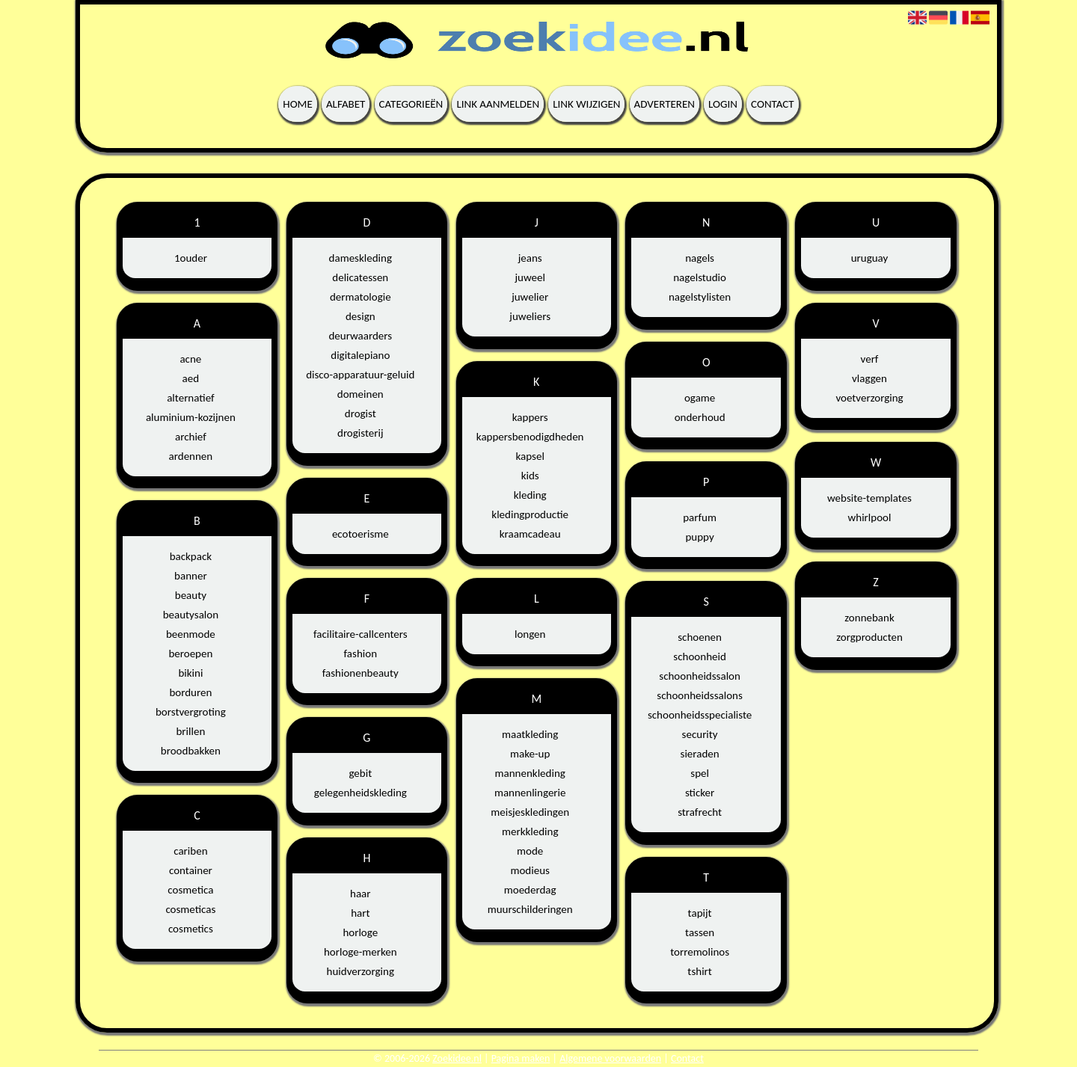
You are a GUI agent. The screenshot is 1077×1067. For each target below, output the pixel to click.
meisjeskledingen (530, 812)
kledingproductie (529, 514)
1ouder (190, 258)
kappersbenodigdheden (530, 436)
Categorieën (411, 104)
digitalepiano (360, 355)
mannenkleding (530, 773)
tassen (699, 932)
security (700, 734)
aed (191, 378)
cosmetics (190, 928)
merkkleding (530, 831)
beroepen (190, 653)
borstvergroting (191, 712)
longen (530, 634)
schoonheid (699, 656)
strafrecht (700, 812)
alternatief (190, 398)
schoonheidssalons (699, 695)
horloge (360, 932)
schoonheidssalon (699, 676)
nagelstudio (699, 277)
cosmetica (190, 890)
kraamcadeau (530, 534)
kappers (530, 417)
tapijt (700, 913)
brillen (190, 731)
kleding (530, 495)
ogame (699, 398)
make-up (530, 753)
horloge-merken (360, 952)
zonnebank (869, 617)
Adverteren (664, 104)
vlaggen (869, 378)
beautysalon (190, 614)
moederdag (530, 890)
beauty (190, 595)
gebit (360, 773)
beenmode (190, 634)
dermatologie (360, 297)
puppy (699, 537)
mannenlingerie (530, 792)
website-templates (869, 498)
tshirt (699, 971)
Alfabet (346, 104)
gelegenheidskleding (360, 792)
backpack (191, 556)
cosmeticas (190, 909)
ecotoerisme (360, 534)
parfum (700, 517)
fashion (360, 653)
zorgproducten (869, 637)
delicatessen (360, 277)
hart (360, 913)
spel (699, 773)
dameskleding (360, 258)
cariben (190, 851)
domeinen (360, 394)
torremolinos (699, 952)
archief (190, 436)
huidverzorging (360, 971)
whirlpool (870, 517)
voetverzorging (869, 398)
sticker (699, 792)
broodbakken (191, 750)
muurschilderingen (530, 909)
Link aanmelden (497, 104)
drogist (360, 413)
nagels (699, 258)
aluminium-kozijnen (191, 417)
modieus (529, 870)
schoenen (700, 637)
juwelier (530, 297)
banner (190, 575)
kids (530, 475)
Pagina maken (520, 1058)
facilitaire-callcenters (360, 634)
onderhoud (700, 417)
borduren (190, 692)
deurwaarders (360, 335)
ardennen (191, 456)
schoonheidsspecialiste (700, 715)
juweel (529, 277)
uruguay (870, 258)
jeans (530, 258)
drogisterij (360, 433)
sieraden (700, 753)
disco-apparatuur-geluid (360, 374)
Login (722, 104)
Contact (772, 104)
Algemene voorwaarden (610, 1058)
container (190, 870)
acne (190, 359)
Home (297, 104)
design (360, 316)
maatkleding (530, 734)
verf (870, 359)
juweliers (529, 316)
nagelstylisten (700, 297)
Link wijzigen (586, 104)
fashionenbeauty (360, 673)
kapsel (530, 456)
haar (360, 893)
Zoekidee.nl (457, 1058)
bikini (190, 673)
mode (530, 851)
